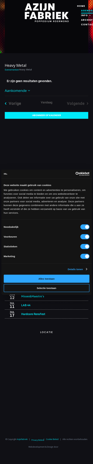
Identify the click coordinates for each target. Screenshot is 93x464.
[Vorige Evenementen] (11, 103)
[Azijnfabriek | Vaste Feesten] (46, 339)
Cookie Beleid (52, 439)
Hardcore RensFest (33, 314)
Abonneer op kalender (46, 115)
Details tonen (75, 269)
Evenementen (12, 69)
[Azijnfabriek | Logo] (46, 4)
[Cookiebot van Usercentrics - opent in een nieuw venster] (75, 174)
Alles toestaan (46, 278)
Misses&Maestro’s (32, 296)
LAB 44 (25, 305)
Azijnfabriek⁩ (22, 439)
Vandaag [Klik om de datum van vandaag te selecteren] (46, 102)
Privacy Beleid (37, 440)
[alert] (46, 81)
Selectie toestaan (46, 288)
